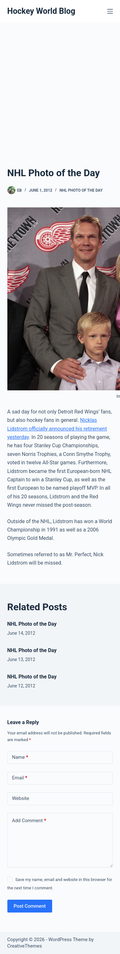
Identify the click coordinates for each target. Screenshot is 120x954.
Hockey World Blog (41, 11)
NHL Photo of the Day (81, 190)
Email (20, 778)
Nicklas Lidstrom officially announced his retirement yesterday (57, 428)
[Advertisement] (60, 102)
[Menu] (110, 11)
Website (20, 798)
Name (20, 757)
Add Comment (29, 821)
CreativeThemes (24, 946)
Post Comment (30, 906)
